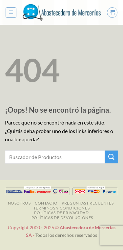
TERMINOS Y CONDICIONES (61, 208)
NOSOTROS (19, 203)
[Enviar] (111, 157)
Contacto (46, 203)
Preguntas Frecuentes (87, 203)
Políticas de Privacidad (61, 212)
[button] (11, 12)
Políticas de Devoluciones (62, 217)
